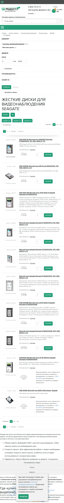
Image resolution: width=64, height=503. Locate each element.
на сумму (58, 10)
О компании (15, 487)
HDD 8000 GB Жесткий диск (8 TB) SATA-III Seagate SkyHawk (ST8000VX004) (37, 358)
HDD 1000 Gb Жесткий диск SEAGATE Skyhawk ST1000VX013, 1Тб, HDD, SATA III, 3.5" (35, 140)
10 (54, 124)
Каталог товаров (13, 33)
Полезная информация (16, 495)
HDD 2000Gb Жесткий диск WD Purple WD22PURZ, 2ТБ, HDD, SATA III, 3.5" (39, 167)
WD (13, 114)
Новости (32, 472)
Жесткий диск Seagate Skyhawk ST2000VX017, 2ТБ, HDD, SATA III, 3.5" (39, 224)
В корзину (48, 154)
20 (57, 124)
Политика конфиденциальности (16, 492)
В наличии (8, 69)
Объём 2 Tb (6, 121)
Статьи (32, 467)
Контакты (15, 490)
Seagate (5, 114)
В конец (21, 131)
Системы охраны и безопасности (13, 17)
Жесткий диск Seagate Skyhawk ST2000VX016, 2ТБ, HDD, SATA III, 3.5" (39, 250)
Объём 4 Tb (17, 121)
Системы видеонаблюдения (29, 33)
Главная (4, 33)
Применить (6, 87)
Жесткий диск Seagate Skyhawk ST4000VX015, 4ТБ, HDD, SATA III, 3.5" (39, 277)
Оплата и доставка (15, 488)
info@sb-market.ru (39, 10)
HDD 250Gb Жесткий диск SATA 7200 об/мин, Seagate (38, 390)
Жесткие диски (43, 33)
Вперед (14, 131)
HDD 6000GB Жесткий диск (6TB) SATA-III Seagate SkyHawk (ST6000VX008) (37, 303)
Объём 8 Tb (27, 121)
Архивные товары (11, 92)
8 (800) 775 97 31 (34, 7)
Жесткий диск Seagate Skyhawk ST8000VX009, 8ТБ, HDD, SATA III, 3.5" (39, 332)
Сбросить (15, 87)
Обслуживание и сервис (32, 463)
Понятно (23, 497)
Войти (56, 7)
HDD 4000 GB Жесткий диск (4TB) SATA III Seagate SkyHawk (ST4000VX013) (37, 193)
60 (60, 124)
